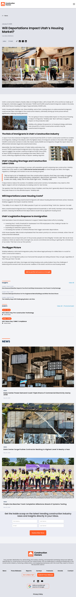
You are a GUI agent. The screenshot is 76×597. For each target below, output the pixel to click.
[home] (8, 4)
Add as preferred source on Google (38, 272)
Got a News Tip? (28, 575)
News (4, 571)
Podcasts (49, 571)
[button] (74, 4)
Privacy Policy (38, 594)
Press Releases (16, 571)
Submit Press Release (45, 575)
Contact (70, 571)
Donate (60, 571)
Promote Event (69, 306)
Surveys (39, 571)
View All (71, 283)
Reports (28, 571)
